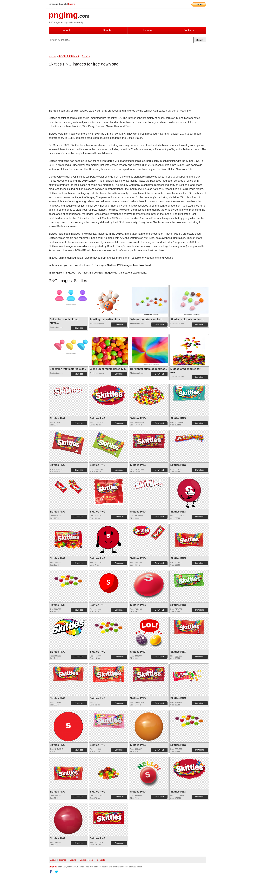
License (147, 30)
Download (78, 328)
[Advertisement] (75, 88)
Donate (107, 30)
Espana (71, 4)
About (66, 30)
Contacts (188, 30)
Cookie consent (86, 860)
